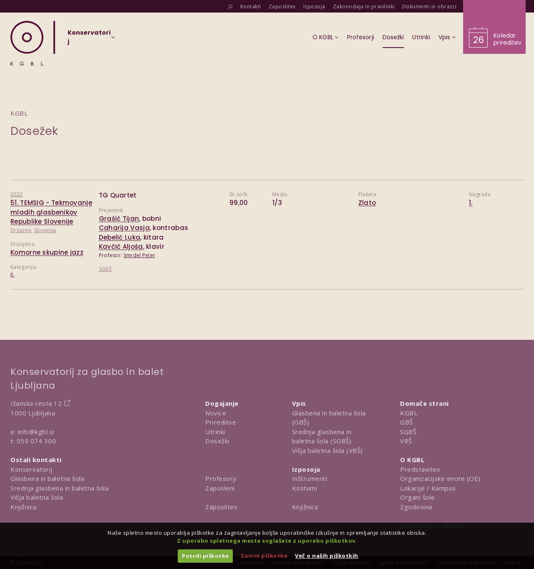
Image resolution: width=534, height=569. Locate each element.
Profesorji (220, 478)
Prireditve (220, 422)
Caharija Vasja (124, 227)
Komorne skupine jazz (46, 252)
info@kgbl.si (36, 431)
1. (471, 202)
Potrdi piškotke (205, 555)
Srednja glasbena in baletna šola (59, 488)
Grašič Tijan (119, 218)
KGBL (408, 413)
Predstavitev (420, 469)
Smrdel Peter (139, 255)
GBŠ (406, 422)
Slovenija (45, 230)
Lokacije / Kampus (428, 488)
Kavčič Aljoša (121, 246)
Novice (215, 413)
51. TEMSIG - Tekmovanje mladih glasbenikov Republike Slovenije (51, 212)
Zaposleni (220, 488)
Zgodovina (416, 507)
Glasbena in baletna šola (47, 478)
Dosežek (34, 131)
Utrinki (215, 431)
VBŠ (406, 441)
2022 (16, 194)
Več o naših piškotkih (326, 555)
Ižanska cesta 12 (36, 403)
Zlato (367, 202)
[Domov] (26, 43)
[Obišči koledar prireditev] (494, 27)
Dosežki (217, 441)
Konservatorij (31, 469)
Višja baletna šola (36, 497)
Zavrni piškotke (264, 555)
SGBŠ (105, 269)
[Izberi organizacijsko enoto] (89, 39)
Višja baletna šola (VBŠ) (327, 450)
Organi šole (417, 497)
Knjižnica (23, 507)
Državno (20, 230)
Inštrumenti (309, 478)
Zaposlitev (221, 507)
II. (12, 274)
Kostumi (304, 488)
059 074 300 (36, 441)
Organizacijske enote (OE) (440, 478)
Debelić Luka (120, 237)
